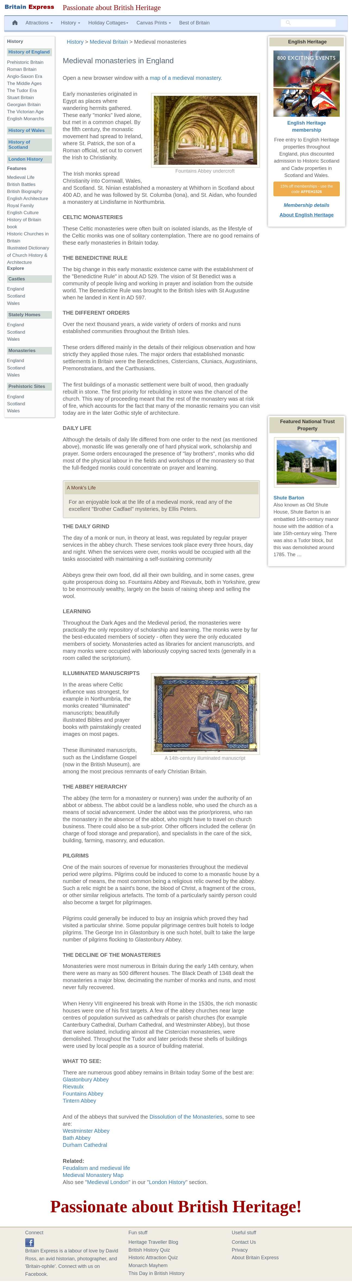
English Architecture (27, 198)
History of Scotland (19, 145)
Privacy (240, 1250)
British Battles (21, 184)
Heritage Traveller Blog (153, 1242)
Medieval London (107, 1182)
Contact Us (244, 1242)
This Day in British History (157, 1273)
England (15, 289)
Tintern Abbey (79, 1101)
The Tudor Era (22, 90)
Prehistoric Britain (25, 62)
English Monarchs (25, 118)
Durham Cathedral (85, 1145)
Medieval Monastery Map (93, 1175)
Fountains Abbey (83, 1094)
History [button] (70, 23)
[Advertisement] (29, 505)
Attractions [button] (39, 23)
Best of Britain (194, 23)
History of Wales (26, 130)
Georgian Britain (24, 104)
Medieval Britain (109, 42)
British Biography (24, 191)
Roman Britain (21, 69)
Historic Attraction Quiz (153, 1257)
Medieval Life (21, 177)
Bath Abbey (77, 1138)
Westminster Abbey (86, 1131)
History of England (29, 52)
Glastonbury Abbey (86, 1080)
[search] (308, 23)
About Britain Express (255, 1257)
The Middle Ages (24, 83)
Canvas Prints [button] (153, 23)
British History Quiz (149, 1250)
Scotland (16, 296)
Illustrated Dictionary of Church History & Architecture (28, 255)
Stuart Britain (20, 97)
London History (167, 1182)
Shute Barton (288, 498)
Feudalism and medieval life (96, 1168)
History (75, 42)
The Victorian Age (25, 111)
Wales (13, 303)
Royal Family (20, 205)
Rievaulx (73, 1087)
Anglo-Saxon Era (24, 76)
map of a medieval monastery (185, 78)
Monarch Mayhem (148, 1265)
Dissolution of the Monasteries (185, 1117)
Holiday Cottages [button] (108, 23)
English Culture (23, 212)
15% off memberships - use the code (307, 189)
